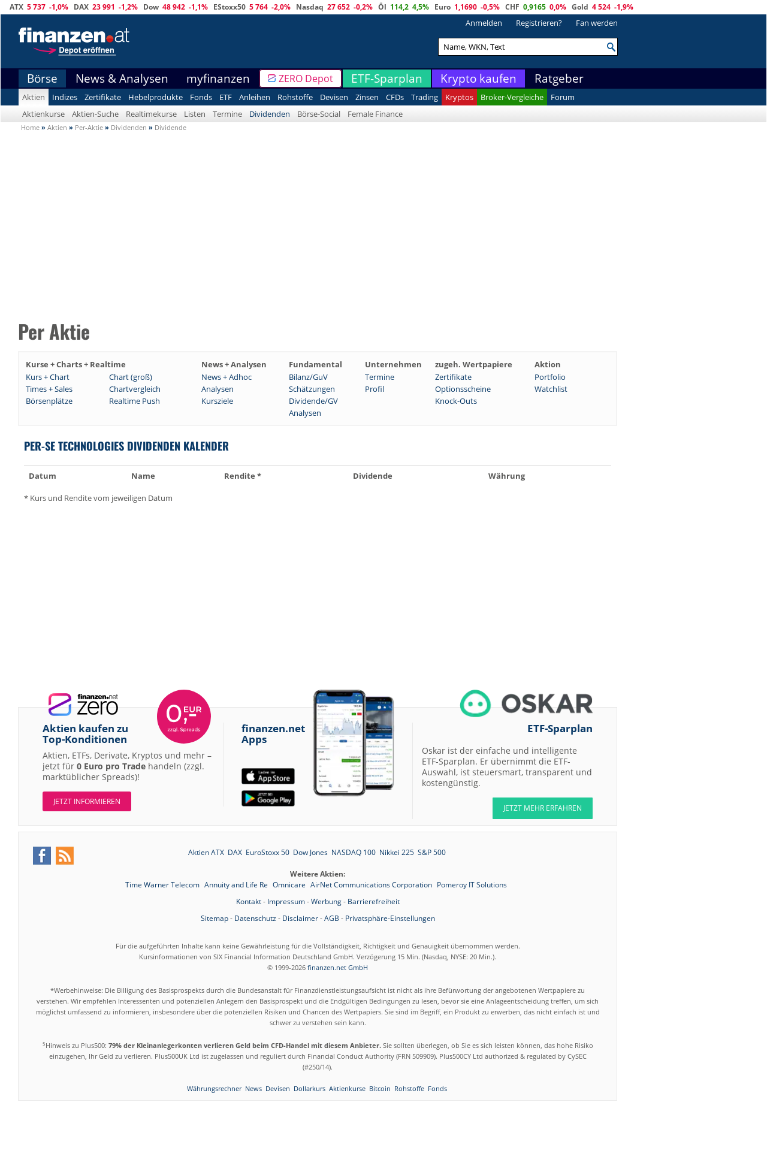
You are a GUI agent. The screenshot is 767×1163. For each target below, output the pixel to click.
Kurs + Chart (48, 376)
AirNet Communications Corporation (372, 885)
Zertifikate (102, 97)
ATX (16, 6)
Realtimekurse (151, 113)
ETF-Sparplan (386, 78)
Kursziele (217, 400)
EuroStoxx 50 (267, 852)
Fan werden (597, 22)
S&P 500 (432, 852)
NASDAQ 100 (353, 852)
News (253, 1088)
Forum (563, 97)
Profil (374, 388)
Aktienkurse (43, 113)
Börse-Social (318, 113)
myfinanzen (218, 78)
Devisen (334, 97)
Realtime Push (134, 400)
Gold (580, 6)
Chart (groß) (130, 376)
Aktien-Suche (95, 113)
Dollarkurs (309, 1088)
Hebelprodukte (155, 97)
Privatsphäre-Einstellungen (390, 918)
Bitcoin (380, 1088)
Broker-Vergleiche (512, 97)
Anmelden (484, 22)
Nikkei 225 (396, 852)
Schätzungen (312, 388)
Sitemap (214, 918)
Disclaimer (300, 918)
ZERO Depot (306, 78)
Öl (382, 6)
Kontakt (248, 901)
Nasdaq (310, 6)
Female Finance (375, 113)
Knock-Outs (456, 400)
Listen (195, 113)
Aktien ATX (206, 852)
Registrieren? (539, 22)
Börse (42, 78)
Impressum (286, 901)
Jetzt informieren (86, 801)
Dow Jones (310, 852)
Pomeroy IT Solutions (472, 885)
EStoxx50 (229, 6)
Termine (227, 113)
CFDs (395, 97)
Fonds (201, 97)
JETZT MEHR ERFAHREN (542, 808)
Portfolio (550, 376)
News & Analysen (122, 78)
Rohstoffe (295, 97)
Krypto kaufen (478, 78)
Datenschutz (255, 918)
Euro (442, 6)
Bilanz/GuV (308, 376)
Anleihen (254, 97)
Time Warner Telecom (163, 885)
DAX (81, 6)
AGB (331, 918)
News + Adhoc (226, 376)
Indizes (64, 97)
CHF (512, 6)
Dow (151, 6)
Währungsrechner (214, 1088)
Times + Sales (49, 388)
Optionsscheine (463, 388)
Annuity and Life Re (237, 885)
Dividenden (269, 113)
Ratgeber (559, 78)
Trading (424, 97)
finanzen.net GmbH (337, 967)
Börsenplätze (49, 400)
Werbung (326, 901)
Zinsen (367, 97)
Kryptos (459, 97)
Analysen (217, 388)
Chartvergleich (135, 388)
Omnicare (290, 885)
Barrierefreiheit (374, 901)
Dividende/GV (313, 400)
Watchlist (551, 388)
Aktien (33, 97)
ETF (225, 97)
